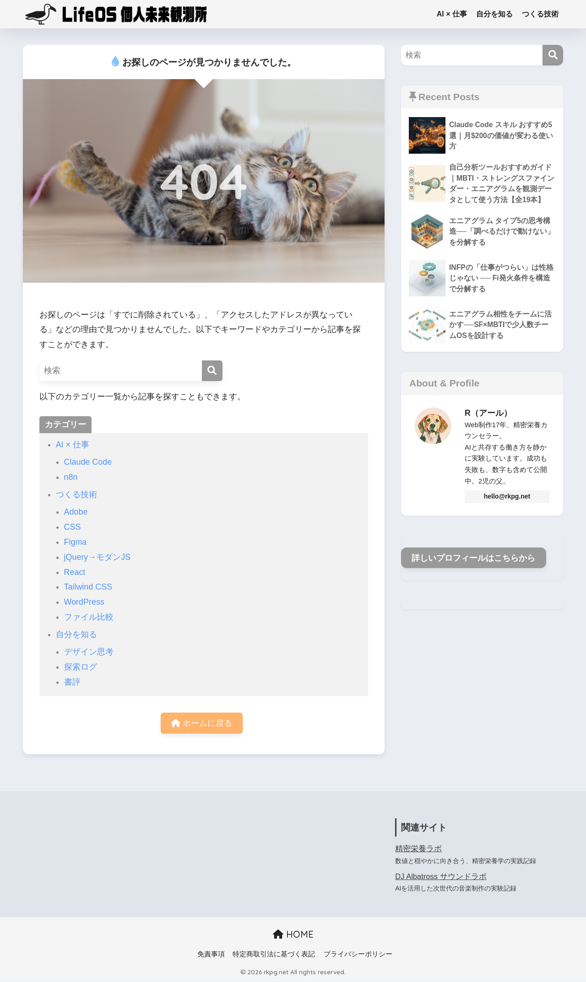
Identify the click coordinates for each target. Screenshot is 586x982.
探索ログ (80, 666)
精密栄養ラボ (418, 849)
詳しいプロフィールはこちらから (473, 558)
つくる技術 (540, 14)
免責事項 (211, 954)
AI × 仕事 (452, 14)
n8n (71, 477)
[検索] (212, 370)
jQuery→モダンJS (97, 557)
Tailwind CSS (88, 586)
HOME (293, 934)
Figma (75, 542)
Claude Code (88, 462)
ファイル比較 (89, 617)
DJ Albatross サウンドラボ (441, 876)
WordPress (84, 601)
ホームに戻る (201, 723)
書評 (72, 682)
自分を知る (494, 14)
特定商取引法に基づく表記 (274, 954)
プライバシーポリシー (358, 954)
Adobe (76, 511)
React (75, 572)
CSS (72, 526)
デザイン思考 (89, 651)
